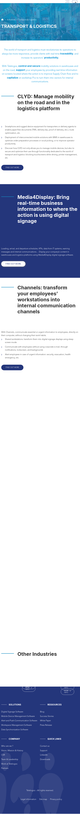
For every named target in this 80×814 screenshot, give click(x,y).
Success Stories (47, 717)
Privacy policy (56, 800)
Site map (43, 800)
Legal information (28, 800)
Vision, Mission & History (12, 751)
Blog (42, 712)
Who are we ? (7, 746)
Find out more (12, 168)
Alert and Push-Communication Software (19, 721)
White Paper (45, 721)
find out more (13, 264)
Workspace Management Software (16, 725)
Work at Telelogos (9, 764)
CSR (3, 755)
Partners (4, 769)
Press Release (46, 725)
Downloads (45, 760)
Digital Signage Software (12, 712)
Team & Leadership (9, 760)
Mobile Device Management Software (18, 717)
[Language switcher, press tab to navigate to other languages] (75, 1)
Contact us (44, 746)
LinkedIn (44, 755)
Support (43, 751)
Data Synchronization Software (14, 730)
